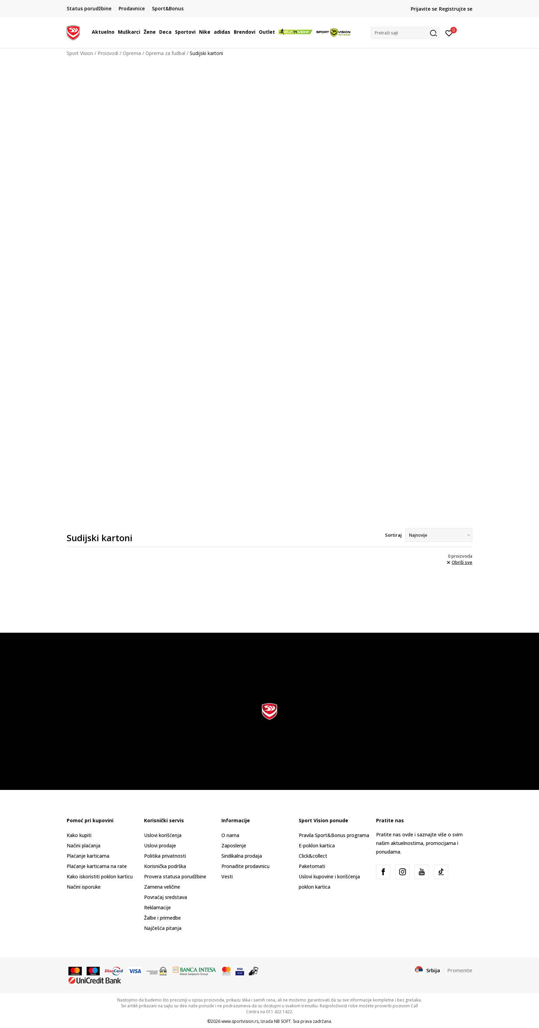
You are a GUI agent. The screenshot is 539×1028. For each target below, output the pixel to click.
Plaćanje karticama (88, 856)
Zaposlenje (233, 845)
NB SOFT (282, 1021)
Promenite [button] (459, 970)
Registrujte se (455, 9)
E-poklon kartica (317, 845)
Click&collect (313, 856)
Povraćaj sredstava (165, 897)
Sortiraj (393, 535)
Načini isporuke (84, 887)
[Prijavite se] (449, 33)
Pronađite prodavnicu (245, 866)
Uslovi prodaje (160, 845)
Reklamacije (157, 907)
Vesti (227, 876)
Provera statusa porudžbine (175, 876)
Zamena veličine (162, 887)
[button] (405, 33)
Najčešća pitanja (163, 928)
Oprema (132, 53)
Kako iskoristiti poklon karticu (100, 876)
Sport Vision (80, 53)
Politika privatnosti (165, 856)
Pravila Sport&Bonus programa (334, 835)
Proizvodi (108, 53)
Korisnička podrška (165, 866)
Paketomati (312, 866)
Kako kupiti (79, 835)
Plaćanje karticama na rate (97, 866)
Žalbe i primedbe (162, 917)
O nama (230, 835)
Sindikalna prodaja (241, 856)
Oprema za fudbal (165, 53)
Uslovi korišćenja (163, 835)
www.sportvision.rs (239, 1021)
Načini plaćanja (83, 845)
